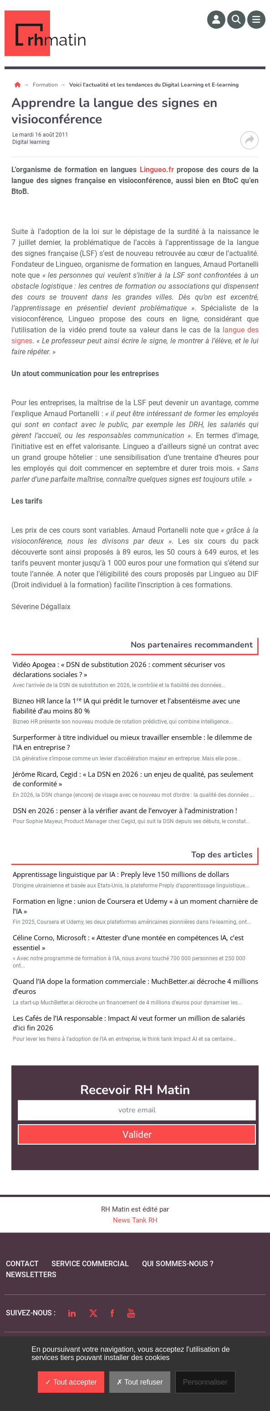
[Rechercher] (236, 19)
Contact (22, 1263)
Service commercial (90, 1263)
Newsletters (31, 1274)
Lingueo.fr (157, 169)
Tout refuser (140, 1382)
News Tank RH (135, 1220)
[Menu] (256, 19)
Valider (137, 1134)
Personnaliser (205, 1382)
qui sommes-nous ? (178, 1263)
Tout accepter (71, 1382)
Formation (46, 84)
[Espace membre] (216, 19)
